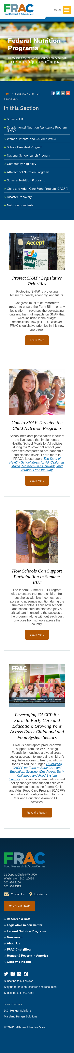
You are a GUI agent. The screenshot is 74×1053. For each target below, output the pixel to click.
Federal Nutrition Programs (26, 931)
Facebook (12, 974)
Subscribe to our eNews (18, 981)
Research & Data (19, 919)
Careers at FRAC (19, 906)
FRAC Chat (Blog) (19, 949)
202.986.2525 (12, 886)
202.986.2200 (12, 882)
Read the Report (37, 812)
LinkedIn (19, 974)
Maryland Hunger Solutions (20, 1016)
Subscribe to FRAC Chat (19, 992)
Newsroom (14, 937)
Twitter (6, 974)
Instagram (25, 974)
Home (7, 94)
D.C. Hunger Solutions (17, 1010)
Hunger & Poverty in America (27, 955)
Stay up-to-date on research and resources (30, 986)
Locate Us (40, 894)
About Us (13, 943)
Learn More (37, 340)
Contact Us (17, 894)
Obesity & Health (19, 962)
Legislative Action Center (24, 925)
